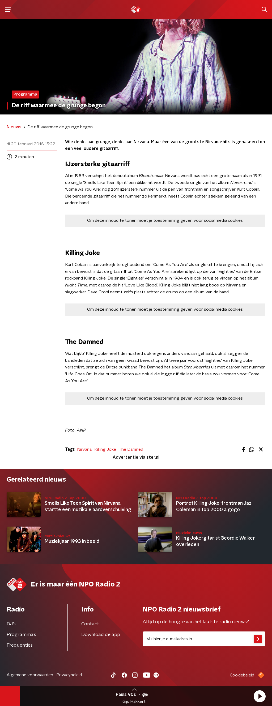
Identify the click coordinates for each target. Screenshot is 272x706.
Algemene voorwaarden (30, 675)
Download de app (100, 634)
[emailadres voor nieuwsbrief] (204, 638)
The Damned (131, 449)
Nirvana (84, 449)
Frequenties (20, 645)
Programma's (21, 634)
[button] (259, 696)
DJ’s (11, 624)
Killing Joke (105, 449)
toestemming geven (173, 220)
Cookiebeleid (242, 675)
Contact (90, 624)
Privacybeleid (69, 675)
